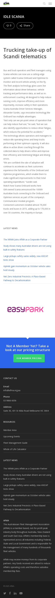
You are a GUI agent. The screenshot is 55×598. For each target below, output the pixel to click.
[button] (50, 3)
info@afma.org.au (11, 390)
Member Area (9, 430)
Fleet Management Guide (15, 442)
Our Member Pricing (29, 358)
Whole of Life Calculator (14, 449)
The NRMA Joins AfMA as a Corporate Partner (25, 239)
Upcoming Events (11, 436)
